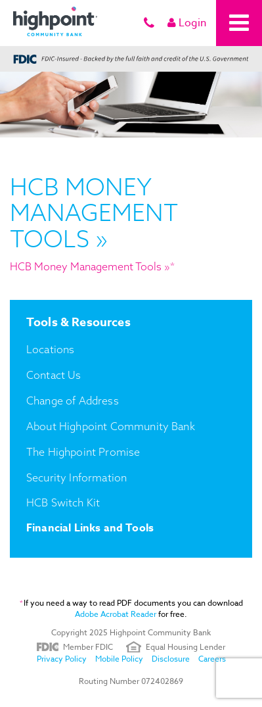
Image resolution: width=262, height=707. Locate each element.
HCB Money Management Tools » (90, 266)
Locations (50, 349)
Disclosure (171, 658)
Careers (212, 658)
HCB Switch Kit (63, 502)
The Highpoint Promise (83, 451)
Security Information (76, 477)
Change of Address (72, 400)
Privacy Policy (62, 658)
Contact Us (53, 374)
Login (186, 23)
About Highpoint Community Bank (110, 426)
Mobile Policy (119, 658)
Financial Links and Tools (90, 528)
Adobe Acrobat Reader (115, 614)
